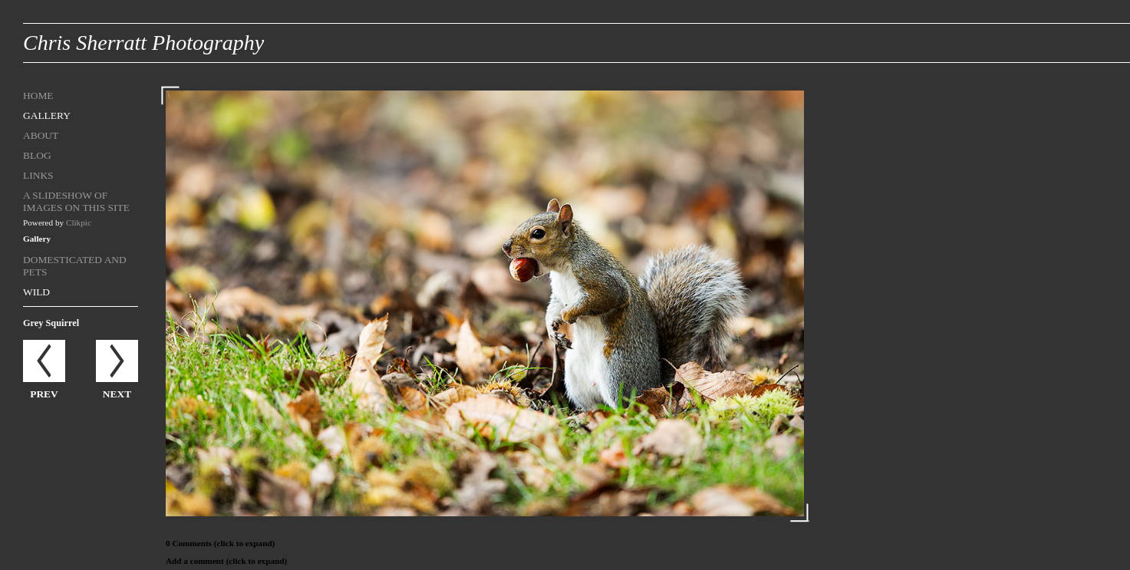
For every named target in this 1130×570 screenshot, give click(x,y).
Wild (36, 292)
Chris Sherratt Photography (143, 42)
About (40, 135)
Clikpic (78, 222)
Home (38, 95)
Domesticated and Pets (75, 266)
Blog (37, 155)
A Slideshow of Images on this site (76, 201)
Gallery (47, 115)
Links (38, 175)
